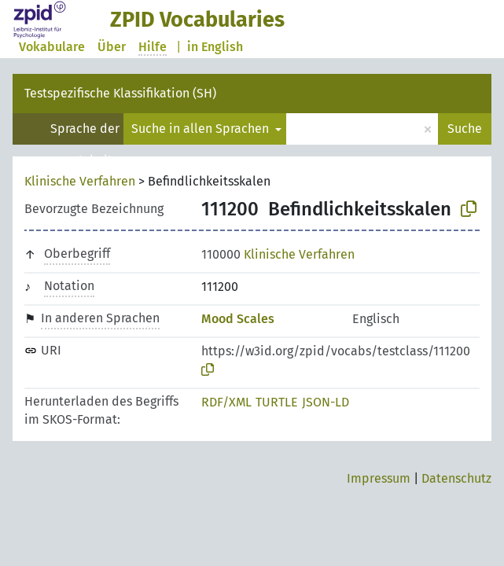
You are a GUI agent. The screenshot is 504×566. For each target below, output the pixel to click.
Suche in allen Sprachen (201, 128)
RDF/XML (226, 402)
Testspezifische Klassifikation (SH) (120, 93)
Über (111, 46)
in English (215, 46)
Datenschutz (456, 478)
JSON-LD (325, 402)
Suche (464, 128)
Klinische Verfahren (79, 181)
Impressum (378, 478)
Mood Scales (237, 318)
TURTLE (277, 402)
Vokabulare (52, 46)
